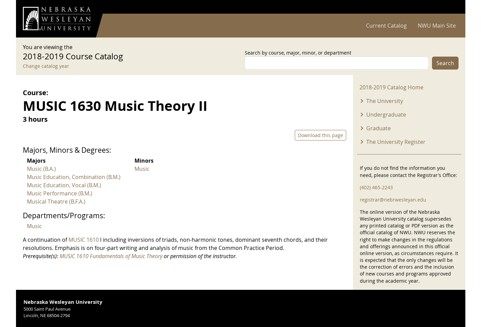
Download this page (320, 135)
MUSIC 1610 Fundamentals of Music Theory (111, 256)
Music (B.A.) (41, 169)
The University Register (396, 142)
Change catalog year (46, 66)
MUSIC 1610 (83, 239)
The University (384, 101)
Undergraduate (386, 114)
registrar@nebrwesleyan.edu (393, 199)
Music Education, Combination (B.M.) (74, 177)
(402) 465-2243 (376, 187)
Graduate (378, 128)
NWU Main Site (437, 25)
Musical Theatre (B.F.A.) (56, 201)
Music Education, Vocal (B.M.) (64, 185)
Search (445, 63)
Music (141, 169)
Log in (449, 7)
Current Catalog (386, 25)
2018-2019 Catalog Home (391, 87)
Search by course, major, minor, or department (298, 52)
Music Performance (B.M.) (59, 193)
